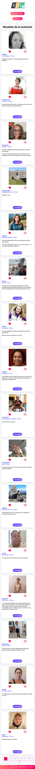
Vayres (4, 645)
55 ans (12, 56)
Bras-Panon (5, 555)
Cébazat (4, 146)
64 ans (19, 419)
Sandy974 (5, 598)
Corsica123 (5, 417)
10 (19, 762)
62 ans (9, 645)
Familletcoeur (6, 462)
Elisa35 (4, 281)
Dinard (4, 283)
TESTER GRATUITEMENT (17, 13)
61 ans (10, 373)
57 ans (15, 192)
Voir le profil (17, 71)
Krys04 (4, 689)
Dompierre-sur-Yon (7, 192)
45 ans (10, 146)
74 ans (9, 283)
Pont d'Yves (5, 600)
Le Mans (4, 691)
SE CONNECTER (17, 18)
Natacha (4, 54)
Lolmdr (4, 553)
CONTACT (31, 767)
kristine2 (4, 372)
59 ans (11, 600)
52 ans (11, 736)
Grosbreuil (5, 328)
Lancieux (4, 101)
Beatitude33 (5, 644)
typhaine (4, 236)
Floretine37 (5, 145)
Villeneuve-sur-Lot (7, 509)
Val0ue (4, 326)
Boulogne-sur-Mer (7, 237)
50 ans (10, 691)
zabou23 (4, 508)
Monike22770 (6, 100)
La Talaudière (6, 56)
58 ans (11, 328)
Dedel (3, 735)
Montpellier (5, 736)
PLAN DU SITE (23, 767)
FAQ (12, 767)
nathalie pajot (6, 190)
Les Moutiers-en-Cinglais (9, 419)
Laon (3, 464)
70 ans (10, 101)
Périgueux (5, 373)
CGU (16, 767)
